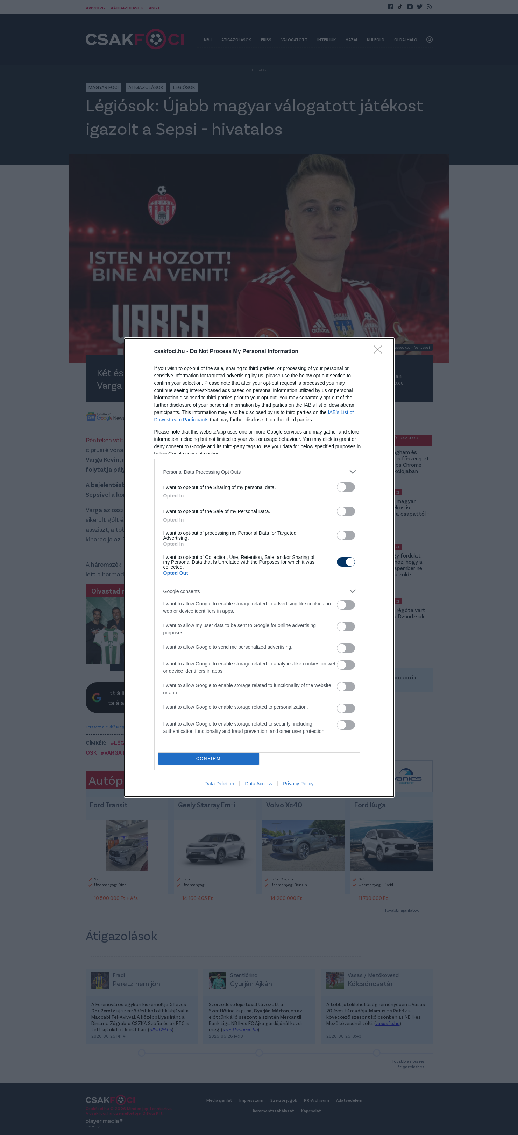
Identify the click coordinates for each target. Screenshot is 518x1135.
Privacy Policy (298, 783)
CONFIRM (209, 759)
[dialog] (259, 567)
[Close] (380, 351)
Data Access (258, 783)
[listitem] (259, 471)
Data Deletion (219, 783)
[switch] (346, 487)
